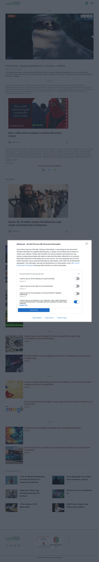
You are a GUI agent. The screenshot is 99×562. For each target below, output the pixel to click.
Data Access (49, 318)
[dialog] (49, 281)
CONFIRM (34, 310)
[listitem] (50, 274)
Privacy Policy (62, 318)
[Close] (87, 244)
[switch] (77, 278)
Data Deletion (37, 318)
